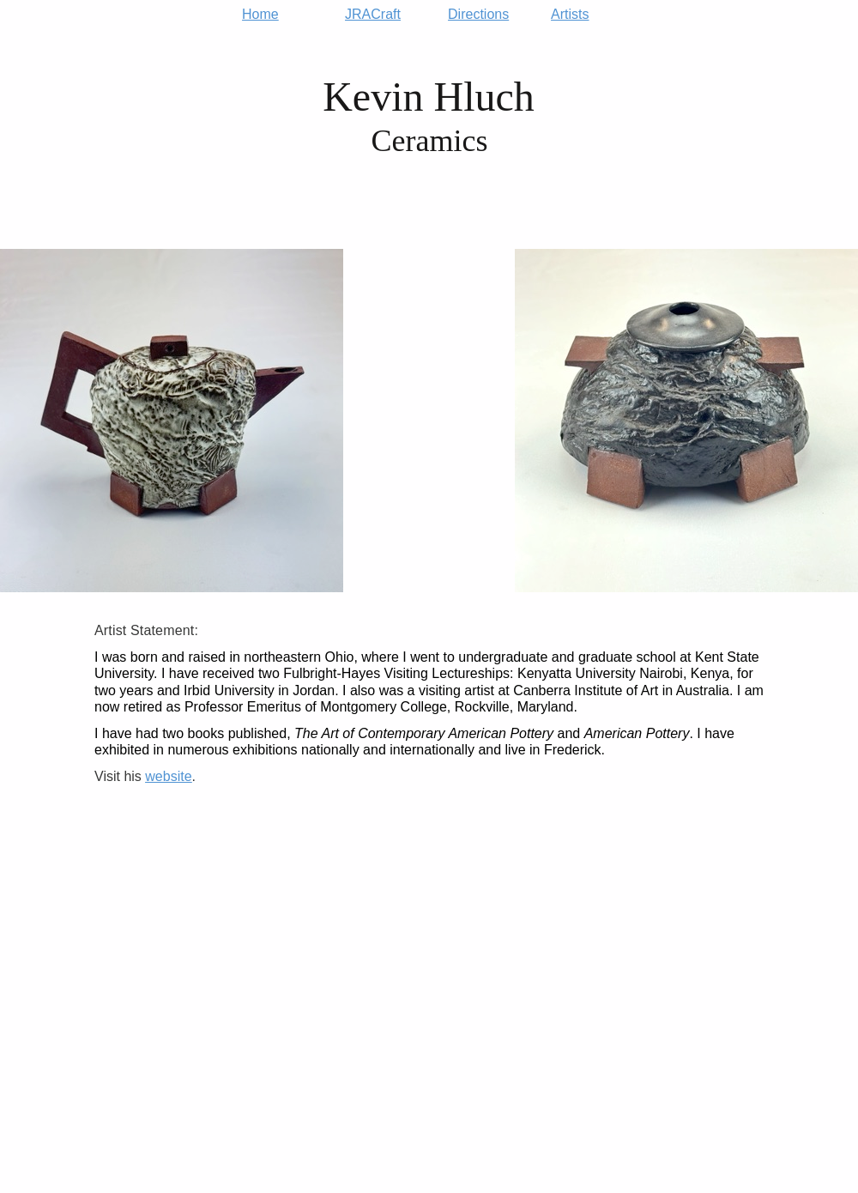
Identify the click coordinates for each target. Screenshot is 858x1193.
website (168, 776)
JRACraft (373, 14)
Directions (478, 14)
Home (260, 14)
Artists (570, 14)
